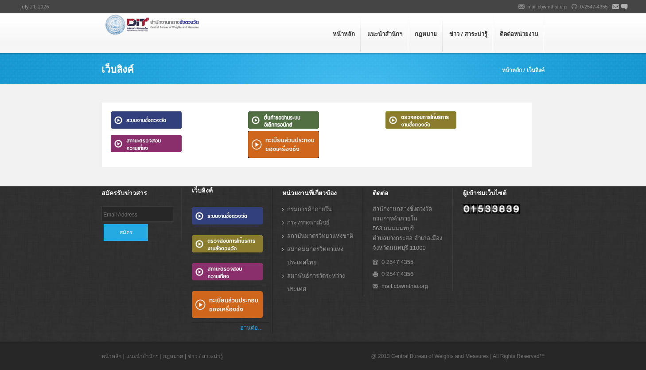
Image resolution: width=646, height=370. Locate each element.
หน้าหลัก (344, 34)
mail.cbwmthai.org (547, 6)
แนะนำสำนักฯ (384, 34)
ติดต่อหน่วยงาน (519, 34)
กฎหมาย (426, 34)
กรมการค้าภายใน (309, 209)
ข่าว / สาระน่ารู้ (468, 34)
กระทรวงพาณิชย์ (308, 222)
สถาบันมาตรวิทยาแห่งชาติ (320, 235)
